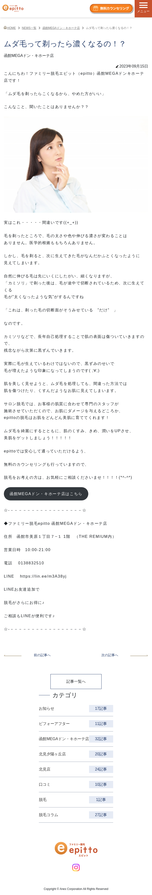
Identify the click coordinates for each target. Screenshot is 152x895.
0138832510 (31, 563)
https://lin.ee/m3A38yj (43, 576)
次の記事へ (124, 655)
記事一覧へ (76, 681)
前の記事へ (27, 655)
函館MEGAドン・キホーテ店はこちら (46, 494)
